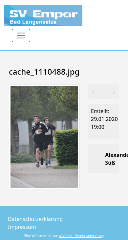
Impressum (22, 226)
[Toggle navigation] (21, 35)
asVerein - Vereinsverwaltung (81, 235)
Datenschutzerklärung (35, 219)
